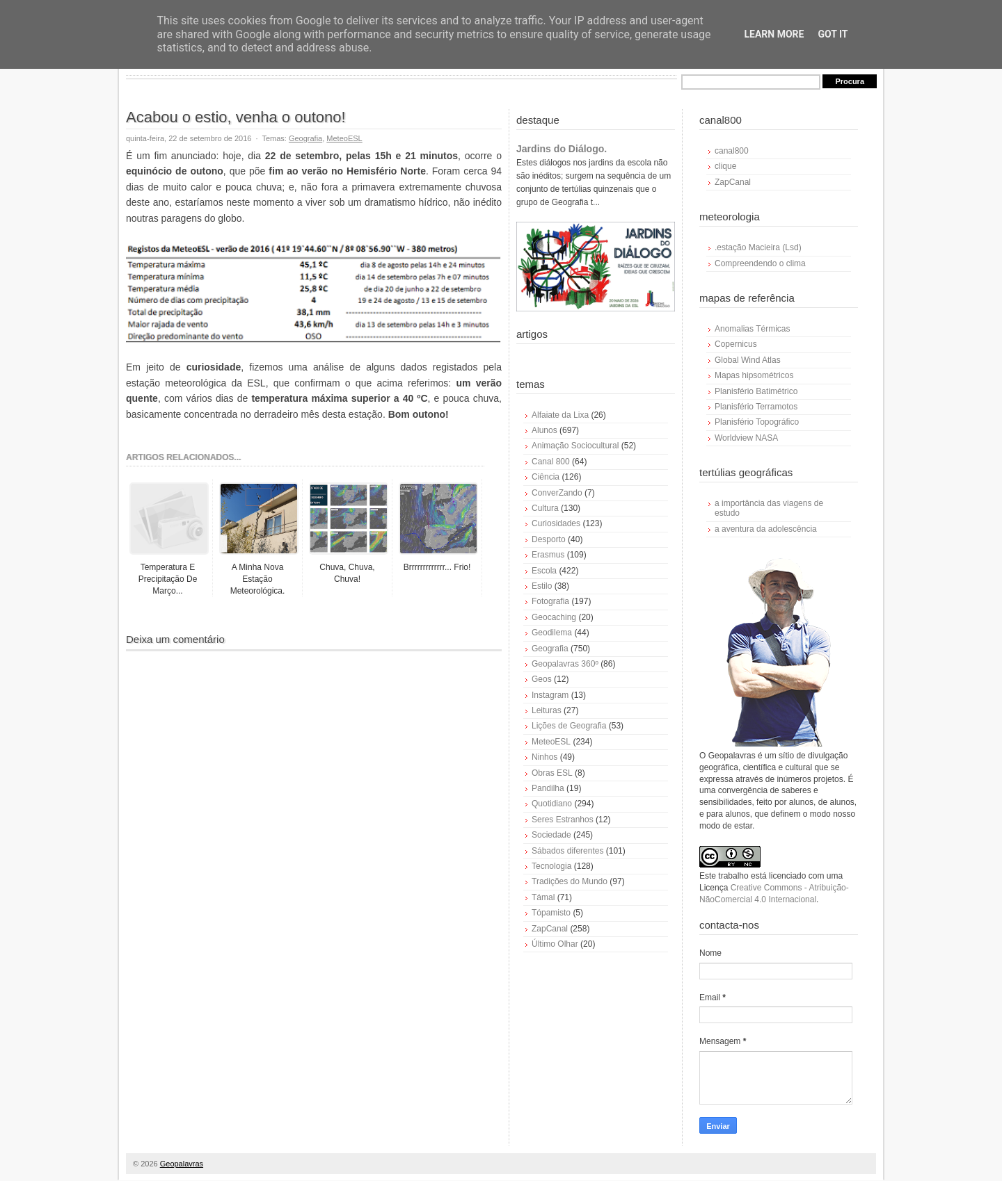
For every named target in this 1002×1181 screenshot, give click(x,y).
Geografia (305, 138)
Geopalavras (181, 1163)
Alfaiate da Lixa (560, 415)
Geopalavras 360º (565, 664)
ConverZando (557, 493)
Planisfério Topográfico (757, 422)
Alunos (544, 430)
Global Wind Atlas (748, 360)
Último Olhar (555, 944)
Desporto (549, 539)
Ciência (545, 477)
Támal (543, 897)
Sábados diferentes (567, 851)
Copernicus (736, 344)
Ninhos (544, 757)
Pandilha (548, 788)
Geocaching (554, 617)
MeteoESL (344, 138)
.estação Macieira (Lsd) (758, 247)
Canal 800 (551, 461)
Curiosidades (556, 523)
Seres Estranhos (563, 819)
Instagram (550, 695)
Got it (833, 34)
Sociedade (551, 835)
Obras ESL (552, 773)
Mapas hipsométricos (754, 375)
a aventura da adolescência (766, 529)
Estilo (542, 586)
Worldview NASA (746, 438)
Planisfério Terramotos (756, 407)
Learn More (774, 34)
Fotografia (550, 601)
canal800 (732, 151)
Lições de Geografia (569, 726)
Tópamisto (551, 913)
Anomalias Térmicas (752, 329)
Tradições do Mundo (569, 881)
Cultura (545, 508)
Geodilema (552, 632)
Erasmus (548, 555)
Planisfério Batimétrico (756, 391)
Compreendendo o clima (760, 263)
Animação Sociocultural (575, 445)
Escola (544, 571)
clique (725, 166)
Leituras (547, 710)
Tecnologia (551, 866)
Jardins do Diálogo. (561, 148)
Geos (542, 679)
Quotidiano (552, 803)
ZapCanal (550, 929)
